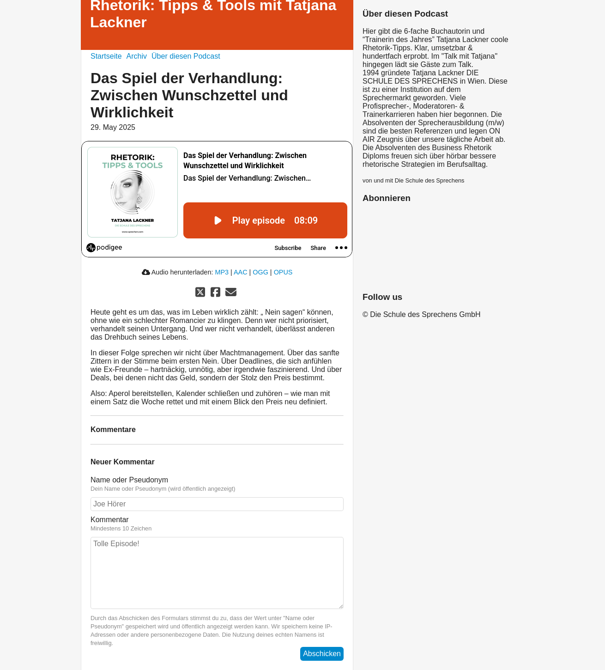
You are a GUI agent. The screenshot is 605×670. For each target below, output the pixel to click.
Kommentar (110, 520)
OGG (260, 272)
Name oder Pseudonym (129, 480)
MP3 (222, 272)
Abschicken (322, 654)
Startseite (106, 56)
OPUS (283, 272)
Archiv (137, 56)
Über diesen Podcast (185, 56)
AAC (241, 272)
